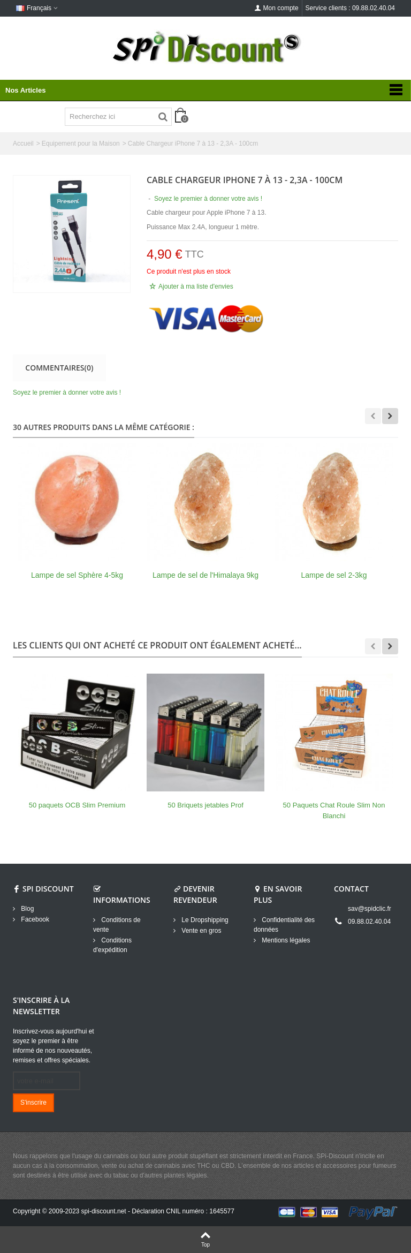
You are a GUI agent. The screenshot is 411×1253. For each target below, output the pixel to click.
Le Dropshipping (204, 920)
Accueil (23, 143)
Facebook (34, 919)
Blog (26, 908)
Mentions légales (285, 940)
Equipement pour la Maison (81, 143)
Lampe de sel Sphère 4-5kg (77, 575)
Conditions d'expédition (112, 945)
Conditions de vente (117, 924)
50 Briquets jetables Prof (205, 805)
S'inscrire (33, 1102)
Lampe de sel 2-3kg (334, 575)
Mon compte (277, 8)
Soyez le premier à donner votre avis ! (67, 392)
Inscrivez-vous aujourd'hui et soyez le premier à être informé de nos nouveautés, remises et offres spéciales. (53, 1046)
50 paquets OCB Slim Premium (77, 805)
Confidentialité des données (284, 924)
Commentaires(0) (59, 368)
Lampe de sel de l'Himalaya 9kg (205, 575)
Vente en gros (200, 930)
